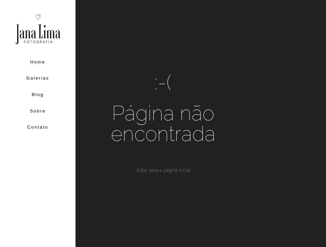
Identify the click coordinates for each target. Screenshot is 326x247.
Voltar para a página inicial (163, 170)
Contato (37, 127)
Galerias (37, 78)
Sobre (38, 111)
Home (37, 61)
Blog (38, 94)
